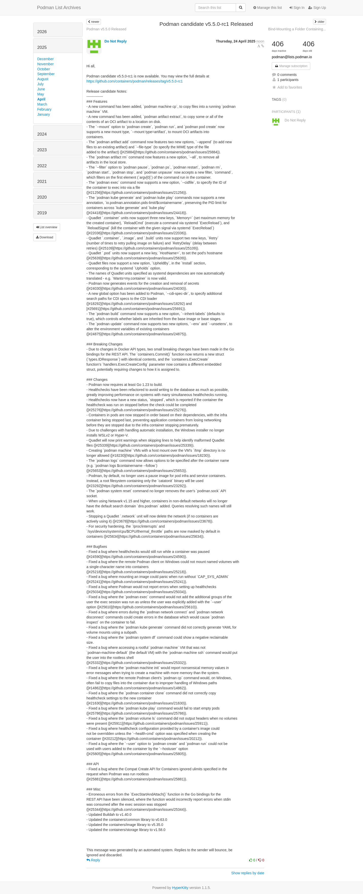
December (45, 59)
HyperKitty (180, 888)
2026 (42, 31)
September (46, 74)
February (44, 109)
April (41, 99)
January (43, 114)
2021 (42, 181)
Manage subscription (291, 66)
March (42, 104)
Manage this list (267, 8)
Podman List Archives (59, 7)
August (42, 79)
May (40, 94)
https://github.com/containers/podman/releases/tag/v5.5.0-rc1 (134, 81)
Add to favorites (287, 87)
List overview (46, 227)
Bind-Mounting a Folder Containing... (297, 29)
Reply (93, 860)
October (43, 69)
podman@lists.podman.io (292, 57)
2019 (42, 213)
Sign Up (317, 8)
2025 (42, 47)
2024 (42, 134)
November (45, 64)
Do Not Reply (115, 41)
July (40, 84)
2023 (42, 150)
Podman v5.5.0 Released (106, 29)
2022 (42, 165)
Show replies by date (247, 873)
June (41, 89)
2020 (42, 197)
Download (44, 237)
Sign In (296, 8)
